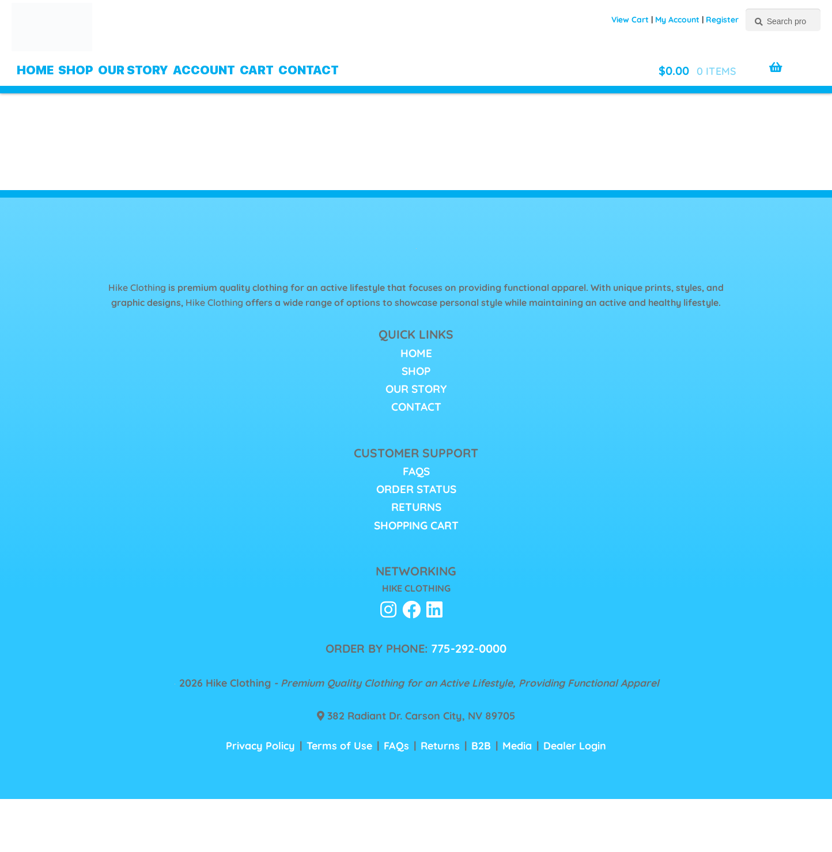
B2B (481, 745)
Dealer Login (574, 745)
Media (517, 745)
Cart (257, 70)
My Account (677, 19)
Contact (308, 70)
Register (722, 19)
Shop (75, 70)
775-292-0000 (468, 648)
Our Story (133, 70)
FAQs (416, 471)
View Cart (630, 19)
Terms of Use (339, 745)
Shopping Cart (416, 525)
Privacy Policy (260, 745)
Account (204, 70)
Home (35, 70)
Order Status (416, 489)
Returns (416, 507)
